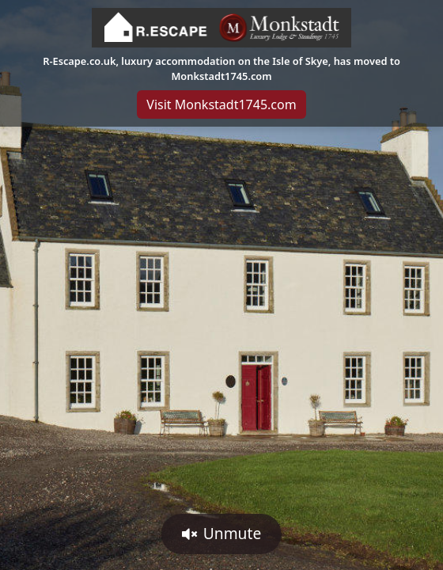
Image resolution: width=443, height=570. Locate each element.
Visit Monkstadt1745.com (221, 104)
